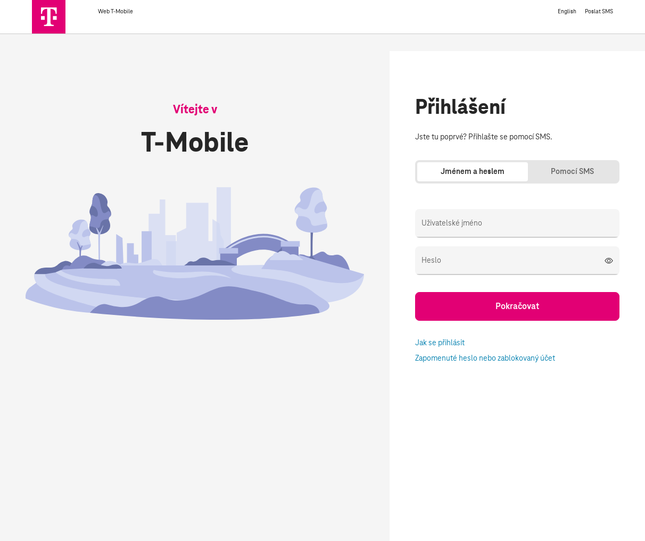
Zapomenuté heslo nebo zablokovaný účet (485, 358)
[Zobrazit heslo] (609, 260)
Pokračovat (517, 306)
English (567, 12)
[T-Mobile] (65, 25)
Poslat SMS (599, 12)
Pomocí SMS (572, 172)
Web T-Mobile (132, 12)
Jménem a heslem (473, 172)
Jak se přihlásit (440, 343)
